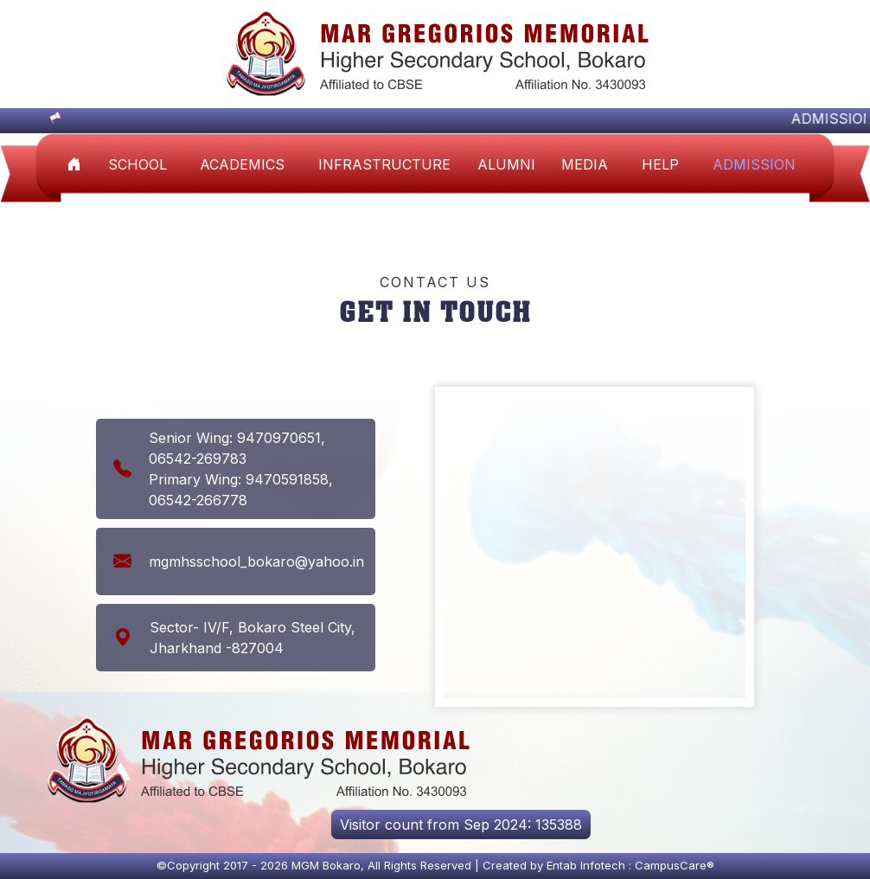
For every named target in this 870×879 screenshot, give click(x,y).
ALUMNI (506, 164)
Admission (754, 164)
